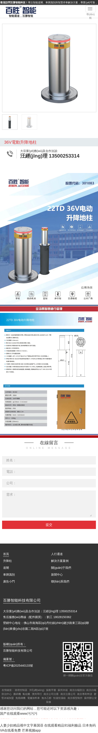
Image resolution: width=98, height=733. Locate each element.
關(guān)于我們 (61, 567)
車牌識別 (9, 574)
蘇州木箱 (63, 690)
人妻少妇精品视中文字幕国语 (21, 725)
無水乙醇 (46, 698)
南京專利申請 (84, 694)
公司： (11, 483)
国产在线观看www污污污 (18, 713)
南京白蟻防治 (77, 690)
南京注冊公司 (67, 694)
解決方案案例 (60, 561)
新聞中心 (57, 574)
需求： (11, 494)
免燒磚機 (20, 698)
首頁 (6, 554)
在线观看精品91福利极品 (62, 725)
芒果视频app (31, 730)
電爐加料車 (33, 698)
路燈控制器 (21, 690)
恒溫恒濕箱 (59, 698)
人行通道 (57, 554)
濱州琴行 (37, 694)
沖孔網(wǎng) (36, 690)
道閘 (6, 567)
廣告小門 (9, 581)
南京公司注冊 (51, 694)
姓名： (11, 460)
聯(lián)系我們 (60, 581)
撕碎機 (17, 694)
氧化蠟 (26, 694)
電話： (11, 471)
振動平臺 (51, 690)
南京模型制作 (75, 698)
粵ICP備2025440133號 (18, 665)
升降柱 (7, 561)
